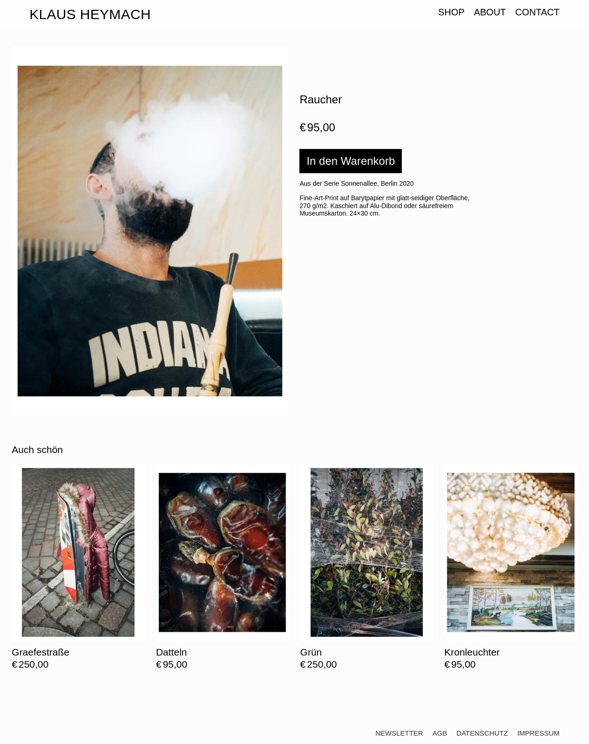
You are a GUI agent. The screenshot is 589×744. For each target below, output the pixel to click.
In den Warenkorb (350, 161)
